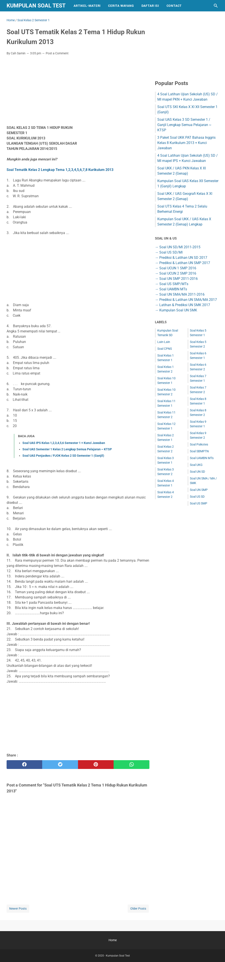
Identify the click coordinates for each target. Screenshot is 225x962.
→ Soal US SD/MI (169, 252)
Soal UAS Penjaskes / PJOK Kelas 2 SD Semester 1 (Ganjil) (63, 455)
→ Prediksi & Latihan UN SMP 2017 (182, 263)
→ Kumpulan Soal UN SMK (176, 310)
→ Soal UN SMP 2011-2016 (176, 279)
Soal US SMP (198, 503)
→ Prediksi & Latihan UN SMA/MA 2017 (186, 300)
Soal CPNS (164, 348)
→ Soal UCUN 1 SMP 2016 (175, 268)
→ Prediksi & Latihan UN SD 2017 (181, 258)
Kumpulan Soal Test (36, 5)
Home (113, 940)
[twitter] (60, 764)
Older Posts (138, 908)
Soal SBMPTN (199, 451)
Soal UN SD (197, 471)
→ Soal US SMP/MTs (171, 284)
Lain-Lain (163, 342)
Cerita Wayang (121, 5)
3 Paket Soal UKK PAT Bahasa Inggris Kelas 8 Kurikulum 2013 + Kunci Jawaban (186, 142)
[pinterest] (96, 764)
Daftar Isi (150, 5)
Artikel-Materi (87, 5)
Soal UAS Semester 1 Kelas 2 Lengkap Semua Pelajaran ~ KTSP (67, 449)
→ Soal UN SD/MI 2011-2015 (177, 247)
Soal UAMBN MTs (202, 458)
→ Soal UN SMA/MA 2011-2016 (180, 294)
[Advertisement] (78, 91)
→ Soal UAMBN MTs (171, 289)
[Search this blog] (215, 5)
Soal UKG (196, 465)
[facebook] (24, 764)
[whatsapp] (131, 764)
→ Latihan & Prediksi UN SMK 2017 (182, 305)
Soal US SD (197, 496)
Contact (174, 5)
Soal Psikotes (199, 444)
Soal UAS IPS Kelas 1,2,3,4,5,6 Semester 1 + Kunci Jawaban (63, 443)
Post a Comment (57, 53)
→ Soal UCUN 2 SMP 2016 (175, 273)
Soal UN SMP (199, 490)
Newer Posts (18, 908)
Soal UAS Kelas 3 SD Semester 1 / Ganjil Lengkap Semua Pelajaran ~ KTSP (184, 124)
